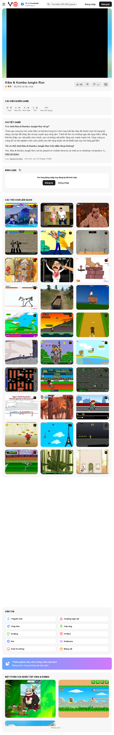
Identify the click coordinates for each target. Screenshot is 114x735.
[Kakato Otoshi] (92, 270)
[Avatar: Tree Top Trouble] (57, 407)
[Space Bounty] (92, 379)
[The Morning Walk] (92, 462)
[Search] (48, 4)
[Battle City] (21, 379)
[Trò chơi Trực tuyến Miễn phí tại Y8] (13, 4)
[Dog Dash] (92, 325)
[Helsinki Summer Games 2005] (57, 379)
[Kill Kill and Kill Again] (57, 242)
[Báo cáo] (96, 84)
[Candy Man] (21, 325)
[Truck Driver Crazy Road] (57, 297)
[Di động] (30, 634)
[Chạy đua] (30, 626)
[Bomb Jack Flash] (57, 352)
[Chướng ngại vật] (83, 619)
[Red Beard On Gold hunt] (92, 352)
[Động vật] (83, 649)
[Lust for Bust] (57, 215)
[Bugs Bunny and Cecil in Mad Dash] (21, 462)
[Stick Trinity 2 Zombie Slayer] (21, 242)
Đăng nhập (90, 4)
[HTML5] (83, 634)
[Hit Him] (92, 215)
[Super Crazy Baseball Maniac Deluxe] (21, 407)
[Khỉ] (30, 641)
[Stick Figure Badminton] (92, 242)
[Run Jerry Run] (21, 434)
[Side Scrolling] (30, 649)
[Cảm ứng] (83, 626)
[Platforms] (83, 641)
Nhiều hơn (57, 728)
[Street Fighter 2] (21, 215)
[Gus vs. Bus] (92, 407)
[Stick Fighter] (21, 297)
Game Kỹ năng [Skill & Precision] (16, 159)
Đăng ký (105, 4)
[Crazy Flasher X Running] (92, 434)
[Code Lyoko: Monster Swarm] (57, 462)
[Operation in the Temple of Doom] (21, 270)
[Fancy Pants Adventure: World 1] (21, 352)
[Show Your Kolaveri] (57, 270)
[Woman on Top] (57, 434)
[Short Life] (92, 297)
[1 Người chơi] (30, 619)
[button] (12, 154)
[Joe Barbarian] (57, 325)
